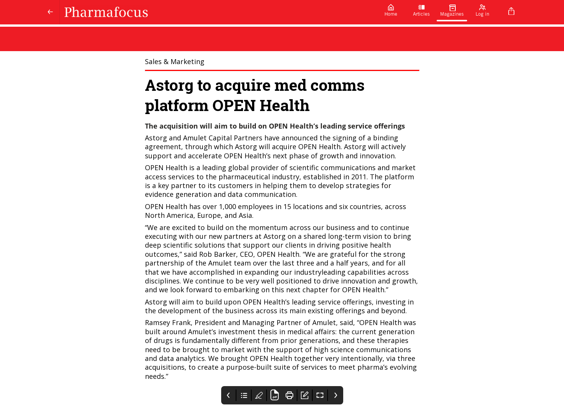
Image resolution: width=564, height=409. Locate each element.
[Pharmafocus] (218, 12)
